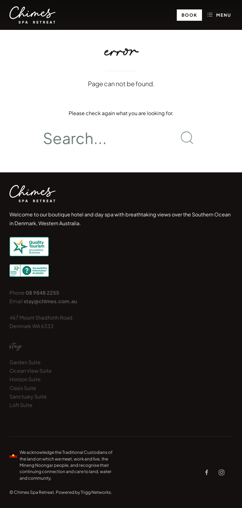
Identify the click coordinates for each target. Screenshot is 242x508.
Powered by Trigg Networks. (84, 492)
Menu (220, 15)
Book (189, 15)
